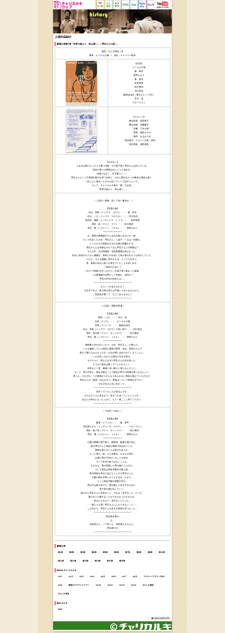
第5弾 (105, 552)
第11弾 (61, 561)
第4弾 (94, 552)
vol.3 (81, 576)
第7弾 (127, 552)
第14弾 (97, 561)
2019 (60, 609)
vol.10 (98, 585)
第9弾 (150, 552)
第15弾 (110, 561)
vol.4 (92, 576)
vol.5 (103, 576)
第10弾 (162, 552)
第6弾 (116, 552)
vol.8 (135, 576)
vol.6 (113, 576)
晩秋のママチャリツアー (79, 585)
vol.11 (110, 585)
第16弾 (122, 561)
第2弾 (71, 552)
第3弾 (82, 552)
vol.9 (60, 585)
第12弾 (73, 561)
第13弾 (85, 561)
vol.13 (133, 585)
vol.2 (71, 576)
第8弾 (138, 552)
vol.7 (124, 576)
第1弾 (60, 552)
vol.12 (121, 585)
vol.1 (60, 576)
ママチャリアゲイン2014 (154, 576)
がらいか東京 (63, 594)
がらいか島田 (148, 585)
